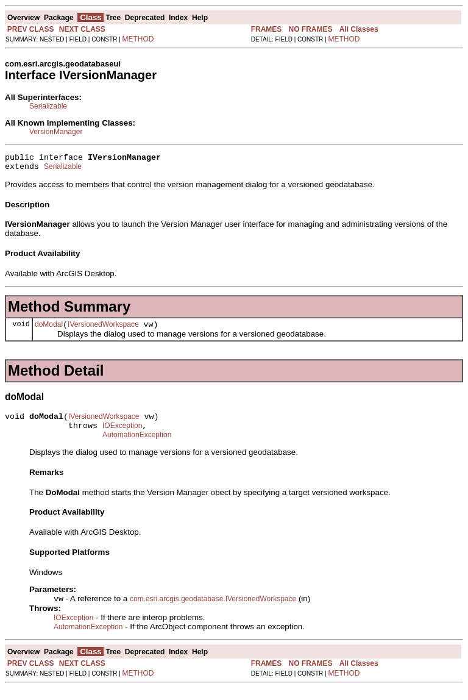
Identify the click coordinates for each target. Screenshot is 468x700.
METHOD (138, 39)
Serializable (48, 106)
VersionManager (55, 131)
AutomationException (136, 445)
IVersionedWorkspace (103, 330)
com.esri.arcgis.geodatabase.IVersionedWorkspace (213, 611)
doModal (49, 330)
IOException (122, 434)
